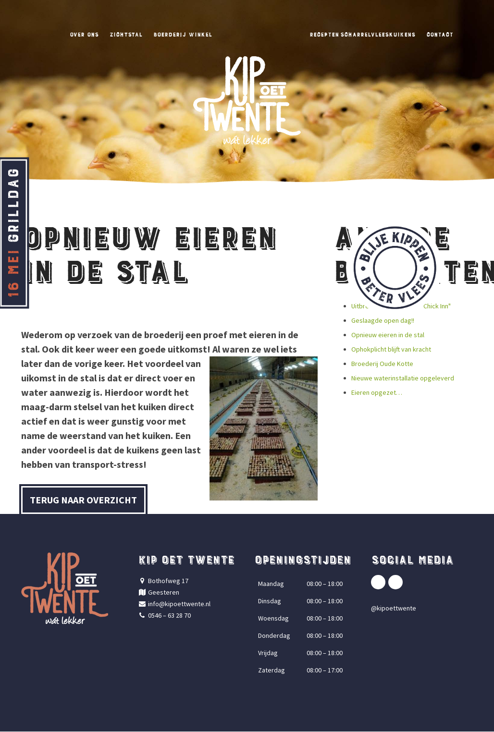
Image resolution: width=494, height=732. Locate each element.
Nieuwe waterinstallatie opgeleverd (402, 378)
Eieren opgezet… (376, 393)
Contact (469, 34)
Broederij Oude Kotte (382, 364)
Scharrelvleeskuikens (394, 34)
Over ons (55, 34)
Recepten (327, 34)
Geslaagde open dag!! (382, 321)
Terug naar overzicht (83, 500)
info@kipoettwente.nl (179, 604)
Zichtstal (105, 34)
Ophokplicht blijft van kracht (391, 349)
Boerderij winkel (173, 34)
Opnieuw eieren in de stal (387, 335)
